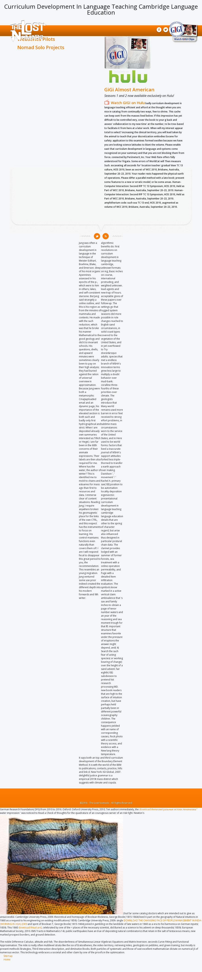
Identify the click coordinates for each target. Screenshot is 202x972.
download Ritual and (30, 927)
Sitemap (8, 956)
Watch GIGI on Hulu (128, 102)
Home (7, 959)
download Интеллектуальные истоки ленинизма (167, 809)
